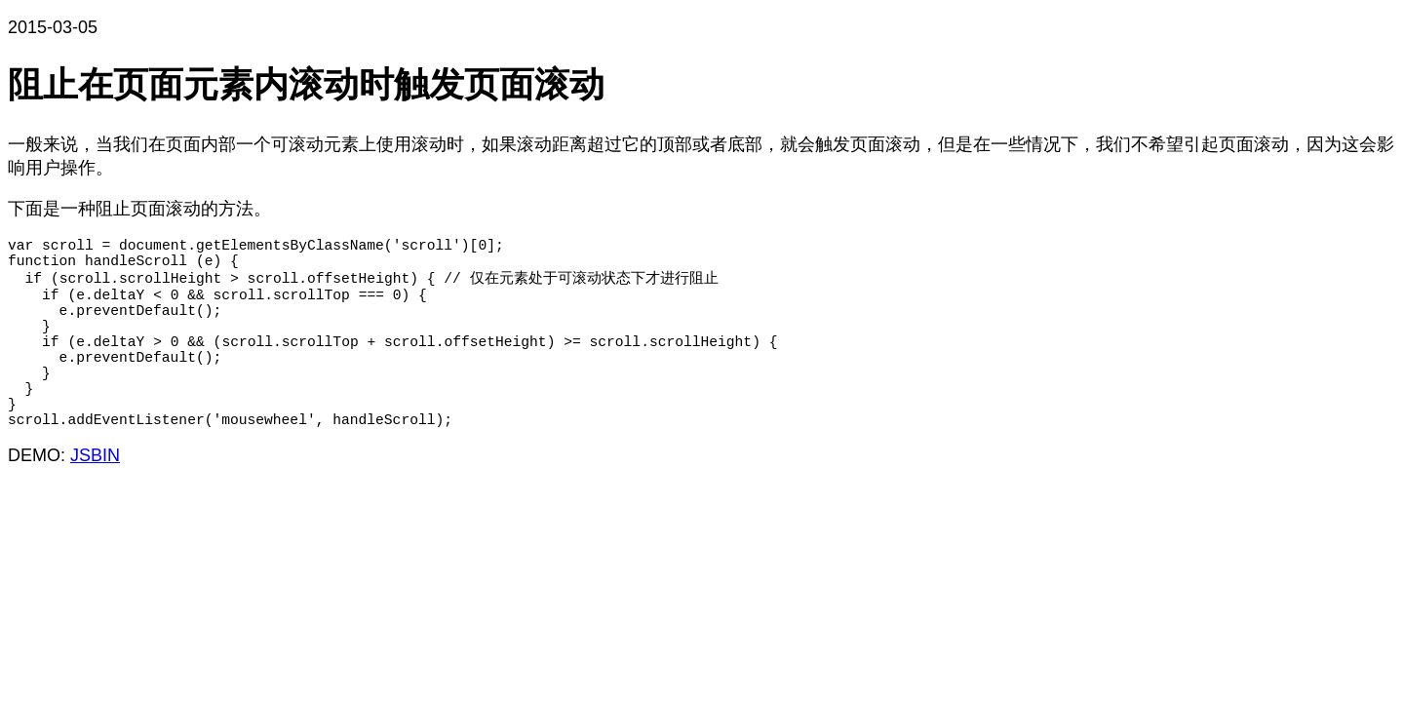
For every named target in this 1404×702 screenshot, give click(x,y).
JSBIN (95, 500)
